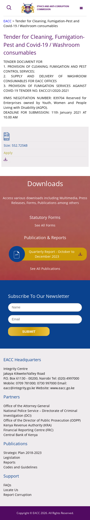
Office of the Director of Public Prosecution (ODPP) (42, 420)
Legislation (11, 457)
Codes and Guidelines (20, 467)
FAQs (7, 485)
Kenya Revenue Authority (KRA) (27, 425)
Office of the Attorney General (26, 406)
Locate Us (10, 490)
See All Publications (45, 268)
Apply (8, 153)
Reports (9, 462)
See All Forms (45, 225)
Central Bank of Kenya (20, 435)
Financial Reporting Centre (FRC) (28, 430)
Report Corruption (17, 494)
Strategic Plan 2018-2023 (22, 452)
